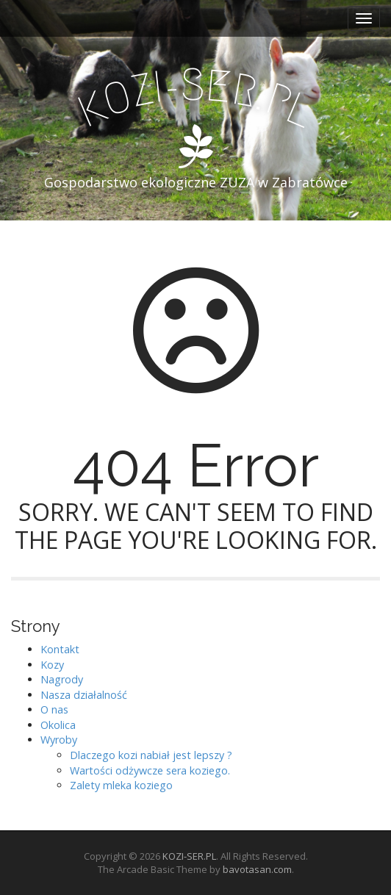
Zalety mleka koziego (121, 785)
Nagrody (61, 679)
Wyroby (58, 740)
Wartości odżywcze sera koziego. (150, 770)
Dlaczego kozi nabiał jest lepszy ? (151, 755)
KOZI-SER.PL (189, 856)
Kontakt (59, 649)
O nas (54, 709)
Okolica (58, 725)
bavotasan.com (257, 869)
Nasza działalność (83, 695)
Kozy (52, 665)
